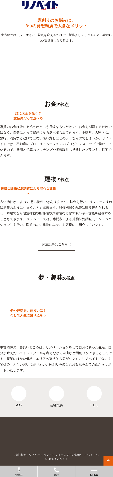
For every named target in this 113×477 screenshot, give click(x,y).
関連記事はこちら (55, 244)
